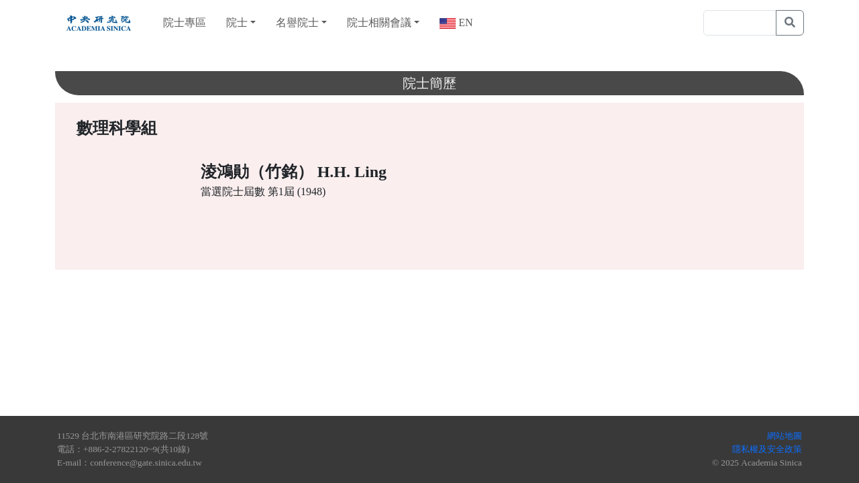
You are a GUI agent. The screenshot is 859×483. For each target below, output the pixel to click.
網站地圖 (784, 436)
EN (464, 22)
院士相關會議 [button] (379, 22)
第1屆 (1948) (297, 191)
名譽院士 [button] (297, 22)
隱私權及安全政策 (767, 449)
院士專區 (184, 22)
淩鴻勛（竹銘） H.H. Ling (294, 171)
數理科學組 (117, 128)
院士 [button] (237, 22)
